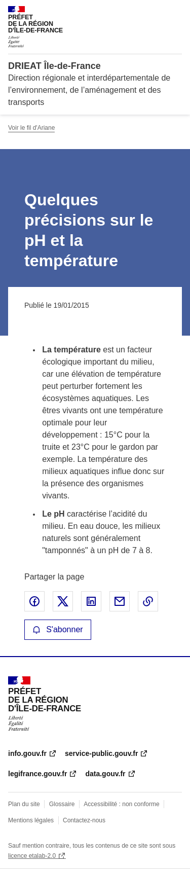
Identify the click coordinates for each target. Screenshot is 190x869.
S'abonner (57, 629)
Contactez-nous (84, 820)
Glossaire (62, 804)
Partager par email (119, 601)
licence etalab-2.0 (32, 855)
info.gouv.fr (27, 753)
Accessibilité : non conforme (121, 804)
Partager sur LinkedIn (91, 601)
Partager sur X (63, 601)
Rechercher (155, 12)
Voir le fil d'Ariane (31, 127)
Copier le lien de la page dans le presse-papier (148, 601)
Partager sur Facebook (34, 601)
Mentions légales (31, 820)
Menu (176, 12)
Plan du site (24, 804)
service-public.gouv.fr (101, 753)
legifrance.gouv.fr (37, 774)
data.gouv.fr (105, 774)
